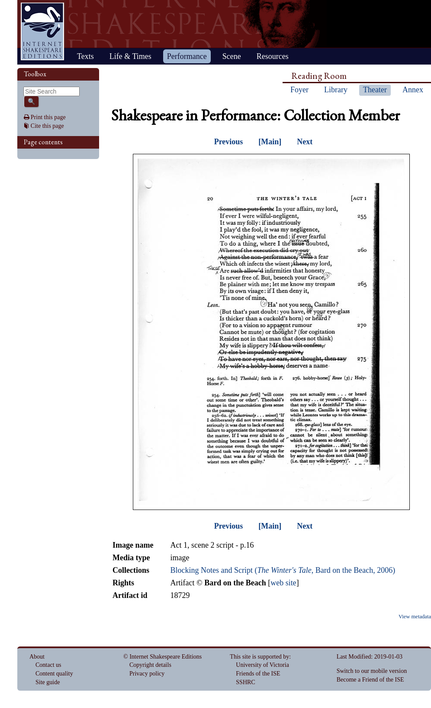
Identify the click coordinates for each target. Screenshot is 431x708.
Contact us (48, 665)
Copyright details (150, 665)
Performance (187, 56)
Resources (273, 56)
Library (335, 89)
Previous (228, 141)
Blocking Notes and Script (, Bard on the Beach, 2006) (282, 570)
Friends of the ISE (258, 673)
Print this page (48, 117)
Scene (231, 56)
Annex (412, 89)
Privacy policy (146, 673)
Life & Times (130, 56)
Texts (85, 56)
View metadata (415, 617)
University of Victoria (262, 665)
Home (42, 31)
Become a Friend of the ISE (370, 679)
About (37, 656)
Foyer (299, 89)
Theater (375, 89)
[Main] (269, 141)
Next (304, 141)
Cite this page (47, 126)
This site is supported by (259, 656)
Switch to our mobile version (372, 671)
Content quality (54, 673)
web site (283, 582)
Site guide (47, 682)
